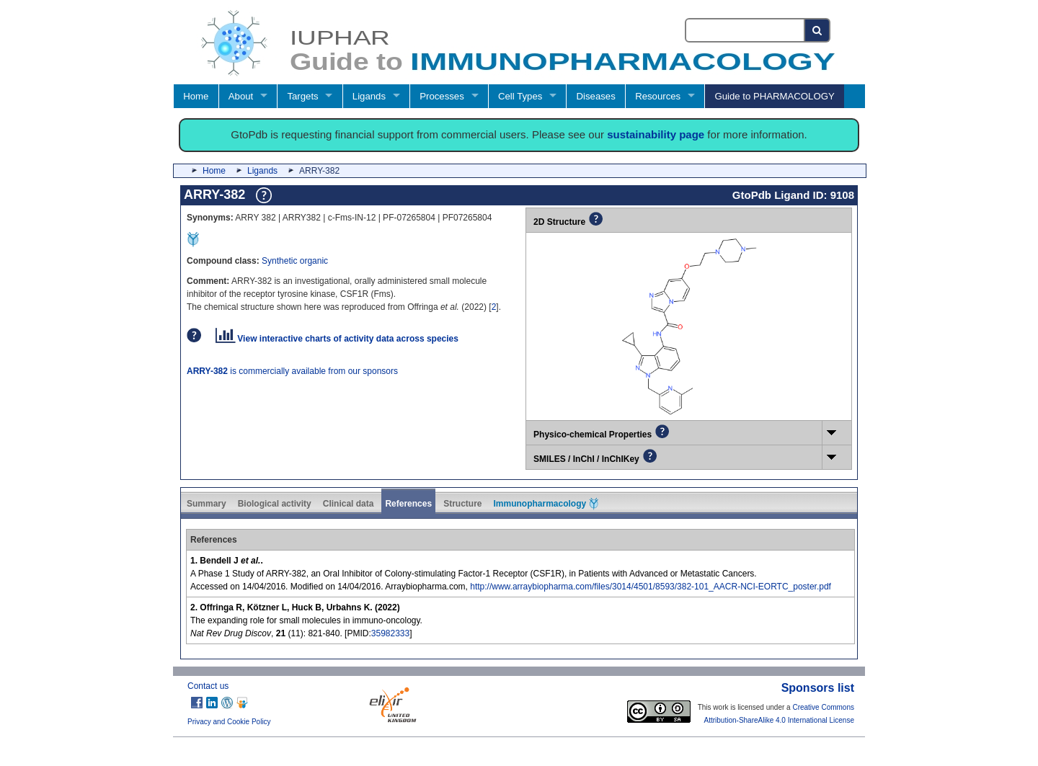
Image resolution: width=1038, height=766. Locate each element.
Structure (462, 504)
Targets (302, 96)
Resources (657, 96)
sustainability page (655, 134)
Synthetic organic (295, 261)
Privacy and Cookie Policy (229, 722)
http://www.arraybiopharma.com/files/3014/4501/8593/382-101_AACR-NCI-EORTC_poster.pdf (650, 587)
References (408, 504)
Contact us (208, 686)
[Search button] (817, 30)
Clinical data (348, 504)
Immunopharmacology (545, 503)
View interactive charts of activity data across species (337, 339)
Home (195, 96)
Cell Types (520, 96)
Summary (206, 504)
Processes (442, 96)
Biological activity (274, 504)
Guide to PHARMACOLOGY (774, 96)
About (241, 96)
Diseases (596, 96)
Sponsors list (817, 688)
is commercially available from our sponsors (292, 371)
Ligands (369, 96)
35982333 (390, 633)
